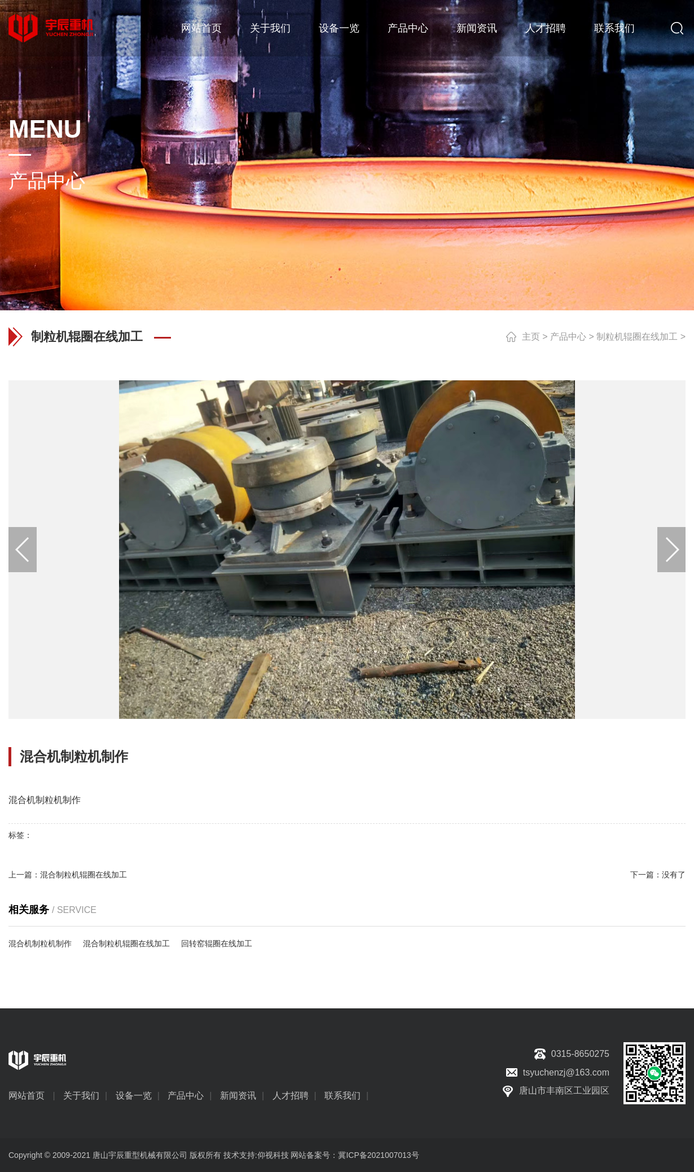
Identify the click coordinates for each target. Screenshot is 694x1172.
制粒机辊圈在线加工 (637, 336)
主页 (531, 336)
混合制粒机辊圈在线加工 (83, 874)
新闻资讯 (476, 28)
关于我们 (270, 28)
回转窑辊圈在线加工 (216, 943)
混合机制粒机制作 (40, 943)
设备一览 (339, 28)
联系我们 (614, 28)
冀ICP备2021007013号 (378, 1155)
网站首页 (201, 28)
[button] (671, 549)
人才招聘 (545, 28)
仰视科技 (273, 1155)
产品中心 (408, 28)
